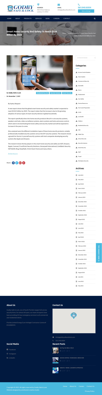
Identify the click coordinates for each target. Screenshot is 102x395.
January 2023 (81, 197)
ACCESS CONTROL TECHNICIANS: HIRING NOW (72, 358)
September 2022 (82, 215)
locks (79, 112)
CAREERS (56, 18)
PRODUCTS (27, 18)
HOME (9, 18)
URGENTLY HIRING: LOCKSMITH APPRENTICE (71, 368)
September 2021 (82, 268)
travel (79, 156)
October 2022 (82, 210)
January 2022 (81, 250)
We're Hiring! (86, 11)
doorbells (80, 85)
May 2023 (80, 179)
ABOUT (17, 18)
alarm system (81, 77)
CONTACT (66, 18)
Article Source (13, 154)
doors (79, 90)
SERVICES (38, 18)
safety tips (81, 134)
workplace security (83, 161)
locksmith (81, 116)
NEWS (47, 18)
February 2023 (82, 193)
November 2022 (82, 206)
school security (82, 138)
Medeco (80, 121)
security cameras (55, 93)
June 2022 (81, 228)
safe (79, 130)
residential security (73, 33)
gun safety (81, 99)
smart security (67, 93)
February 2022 (82, 246)
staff (79, 152)
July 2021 (80, 277)
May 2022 (80, 232)
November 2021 (82, 259)
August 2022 (81, 219)
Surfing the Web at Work (67, 348)
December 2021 (82, 255)
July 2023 (80, 175)
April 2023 (81, 184)
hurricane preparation (84, 107)
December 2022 (82, 201)
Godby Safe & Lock (15, 93)
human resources (83, 103)
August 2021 (81, 272)
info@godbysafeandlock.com (65, 337)
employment (81, 94)
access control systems (84, 72)
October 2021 (82, 263)
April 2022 (81, 237)
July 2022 (80, 224)
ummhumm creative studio (30, 390)
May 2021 (80, 286)
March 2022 (81, 241)
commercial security (83, 81)
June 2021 (81, 281)
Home (64, 33)
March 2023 (81, 188)
